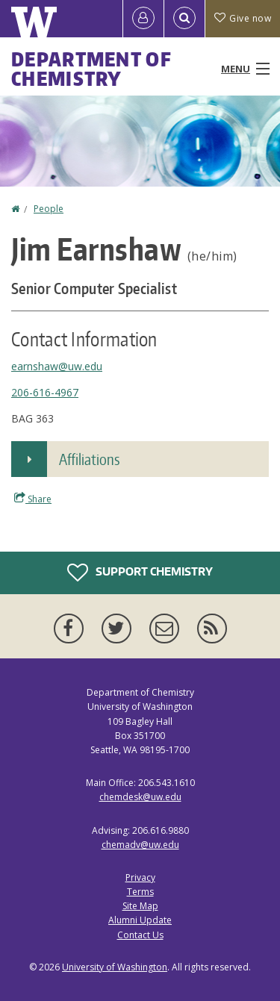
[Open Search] (184, 18)
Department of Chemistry (91, 68)
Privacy (140, 877)
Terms (140, 891)
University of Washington (114, 967)
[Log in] (143, 18)
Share (33, 498)
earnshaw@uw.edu (56, 366)
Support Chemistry (140, 572)
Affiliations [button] (89, 459)
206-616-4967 (44, 392)
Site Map (140, 905)
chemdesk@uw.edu (140, 796)
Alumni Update (140, 920)
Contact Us (140, 935)
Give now (242, 18)
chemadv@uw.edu (140, 844)
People (48, 208)
